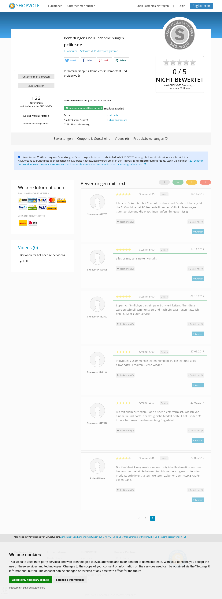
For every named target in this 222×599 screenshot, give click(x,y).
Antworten (198, 231)
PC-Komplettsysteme (105, 51)
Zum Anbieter (36, 85)
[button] (71, 60)
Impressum (14, 587)
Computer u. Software (77, 51)
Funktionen (55, 6)
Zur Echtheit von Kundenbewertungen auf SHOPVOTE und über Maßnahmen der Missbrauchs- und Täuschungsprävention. (110, 162)
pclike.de (113, 115)
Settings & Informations (70, 579)
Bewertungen (63, 138)
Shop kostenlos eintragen (153, 6)
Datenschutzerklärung (34, 587)
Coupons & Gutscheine (93, 138)
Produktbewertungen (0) (150, 138)
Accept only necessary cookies (30, 579)
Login (182, 6)
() (195, 221)
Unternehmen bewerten (36, 76)
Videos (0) (122, 138)
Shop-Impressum (118, 119)
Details (164, 194)
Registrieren (201, 6)
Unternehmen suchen (81, 6)
